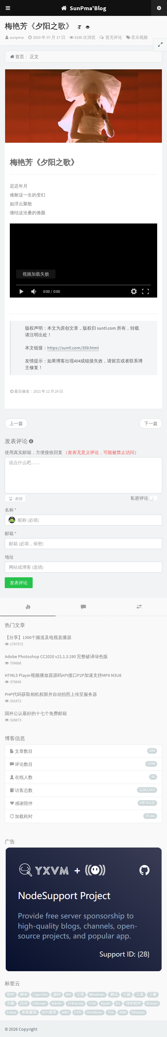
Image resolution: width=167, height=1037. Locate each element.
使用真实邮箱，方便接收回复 (72, 452)
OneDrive (94, 1012)
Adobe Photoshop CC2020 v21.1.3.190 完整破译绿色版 (56, 656)
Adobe (57, 1003)
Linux (11, 1012)
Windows (97, 994)
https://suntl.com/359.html (73, 348)
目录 (24, 1003)
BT (118, 1003)
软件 (11, 994)
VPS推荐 (49, 1012)
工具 (140, 994)
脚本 (24, 994)
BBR (122, 1012)
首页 (17, 56)
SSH (92, 1003)
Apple (106, 1003)
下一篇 (150, 423)
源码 (57, 994)
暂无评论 (113, 37)
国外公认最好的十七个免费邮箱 (36, 713)
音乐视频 (139, 37)
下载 (153, 994)
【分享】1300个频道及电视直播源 (38, 637)
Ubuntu (138, 1012)
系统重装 (29, 1012)
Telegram (75, 1003)
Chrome (39, 1003)
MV (68, 994)
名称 (10, 510)
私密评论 (139, 498)
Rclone (152, 1003)
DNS (65, 1012)
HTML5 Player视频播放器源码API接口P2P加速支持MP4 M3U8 (63, 675)
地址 (9, 557)
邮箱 (10, 533)
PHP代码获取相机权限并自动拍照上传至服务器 (51, 694)
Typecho (40, 994)
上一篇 (16, 423)
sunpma (17, 37)
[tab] (28, 607)
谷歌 (11, 1003)
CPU (77, 1012)
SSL (111, 1012)
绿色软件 (133, 1003)
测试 (114, 994)
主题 (127, 994)
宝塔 (80, 994)
